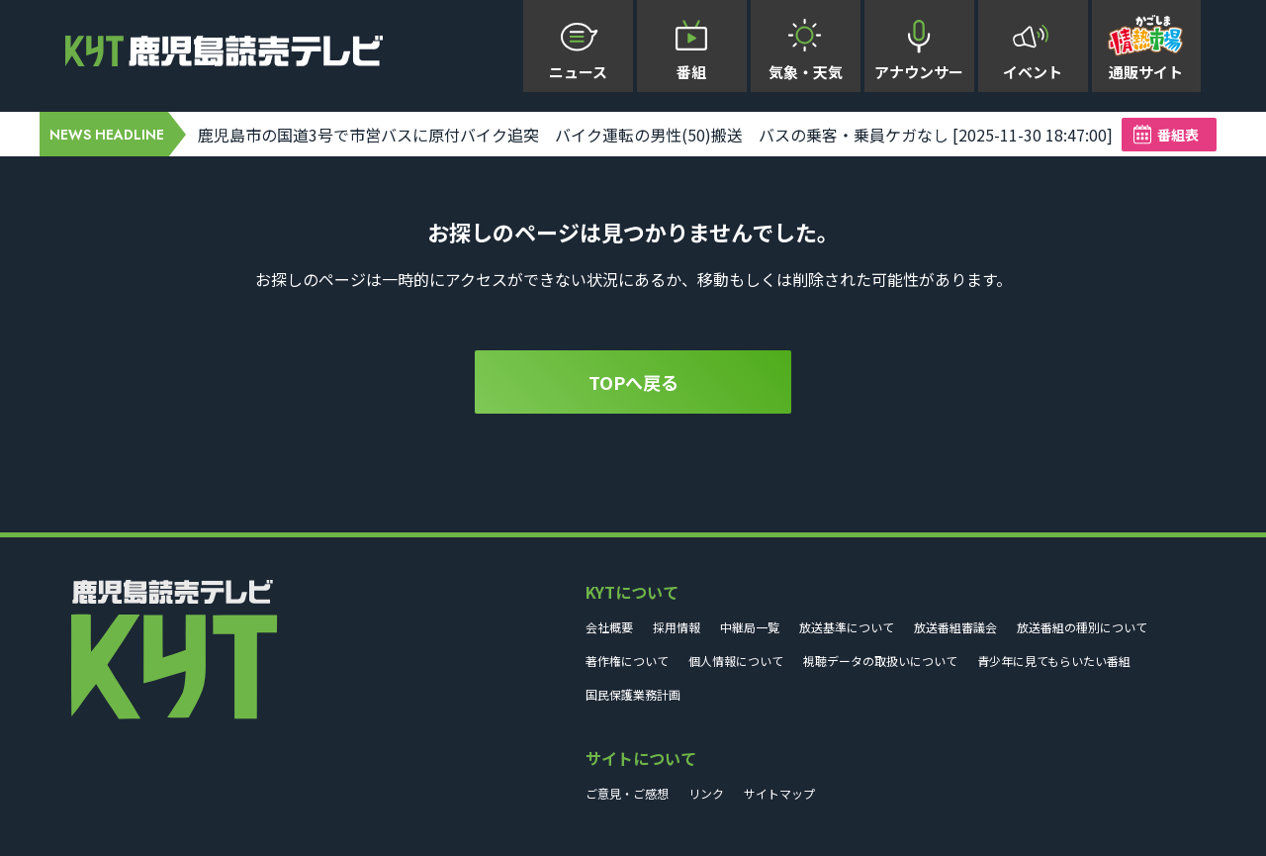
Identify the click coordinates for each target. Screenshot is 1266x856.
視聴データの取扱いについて (880, 660)
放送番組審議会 (955, 626)
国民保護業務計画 (633, 694)
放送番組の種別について (1082, 626)
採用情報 (676, 626)
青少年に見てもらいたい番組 (1053, 660)
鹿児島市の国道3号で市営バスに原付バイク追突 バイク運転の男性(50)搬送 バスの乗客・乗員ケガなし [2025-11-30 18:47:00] (655, 134)
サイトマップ (779, 793)
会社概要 (609, 626)
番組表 (1178, 134)
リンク (706, 793)
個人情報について (735, 660)
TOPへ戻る (633, 382)
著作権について (627, 660)
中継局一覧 (749, 626)
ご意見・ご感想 (627, 793)
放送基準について (846, 626)
